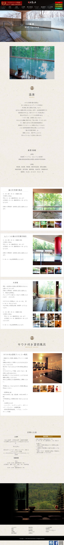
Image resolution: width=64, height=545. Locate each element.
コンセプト (3, 7)
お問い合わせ (59, 4)
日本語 (58, 8)
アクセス (37, 7)
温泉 (17, 7)
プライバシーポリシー (51, 530)
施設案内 (43, 7)
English (47, 531)
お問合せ (31, 533)
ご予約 (58, 2)
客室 (10, 7)
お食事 (23, 7)
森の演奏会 (30, 7)
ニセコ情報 (50, 7)
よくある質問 (59, 6)
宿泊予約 (31, 527)
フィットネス (32, 531)
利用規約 (48, 529)
